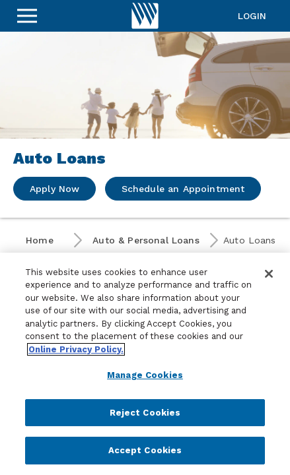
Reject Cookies (145, 413)
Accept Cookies (145, 450)
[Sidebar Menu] (27, 16)
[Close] (268, 273)
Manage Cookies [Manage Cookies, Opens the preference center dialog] (145, 375)
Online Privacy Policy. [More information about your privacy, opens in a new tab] (76, 349)
